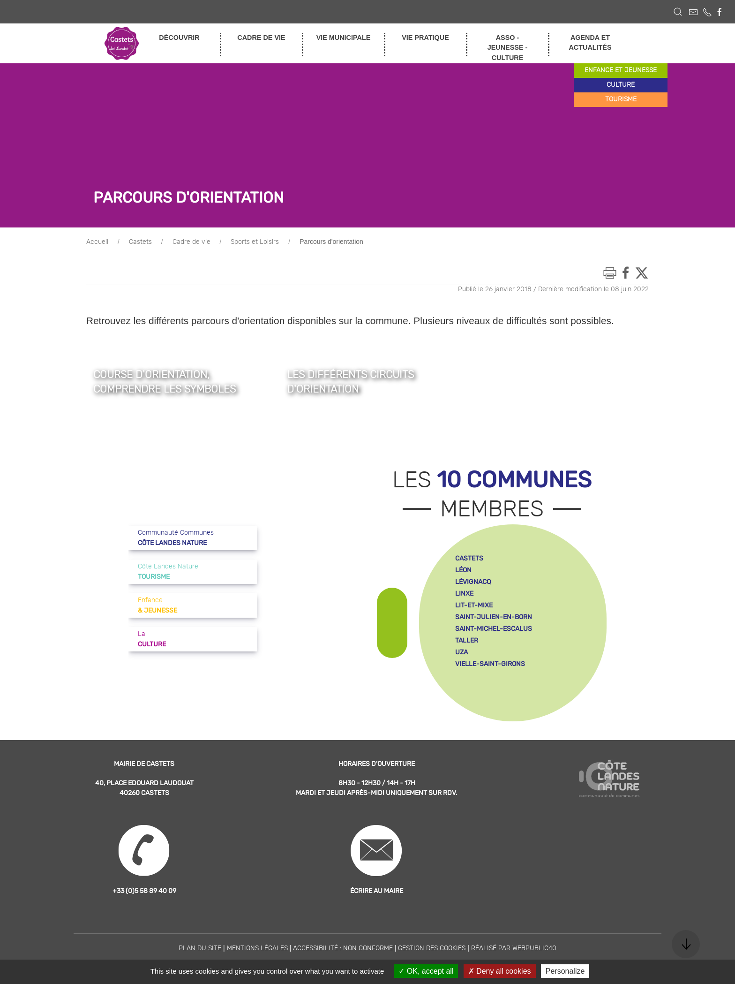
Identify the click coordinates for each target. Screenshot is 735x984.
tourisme (621, 99)
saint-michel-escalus (493, 629)
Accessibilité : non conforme (343, 948)
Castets (140, 242)
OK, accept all (425, 971)
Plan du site (200, 948)
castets (469, 558)
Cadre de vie (191, 242)
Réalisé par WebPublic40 (513, 948)
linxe (464, 594)
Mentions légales (257, 948)
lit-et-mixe (474, 605)
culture (621, 85)
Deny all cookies (499, 971)
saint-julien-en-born (493, 617)
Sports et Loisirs (255, 242)
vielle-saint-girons (490, 664)
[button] (677, 11)
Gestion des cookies (431, 948)
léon (463, 570)
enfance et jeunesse (621, 70)
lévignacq (473, 582)
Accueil (97, 242)
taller (466, 640)
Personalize (565, 971)
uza (461, 652)
